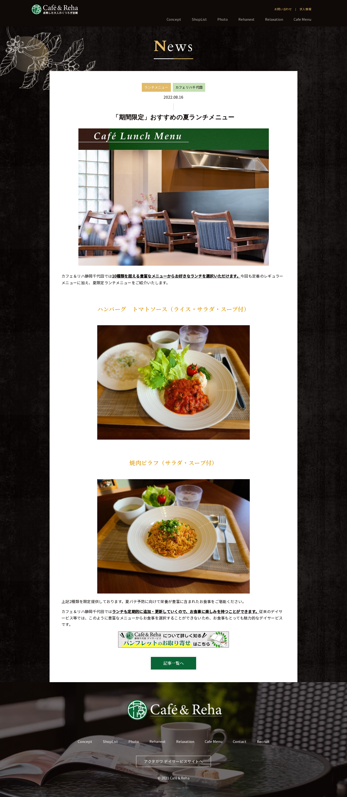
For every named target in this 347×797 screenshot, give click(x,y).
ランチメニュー (156, 87)
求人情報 (305, 9)
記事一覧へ (173, 663)
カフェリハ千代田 (189, 87)
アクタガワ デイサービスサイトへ (173, 761)
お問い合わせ (283, 9)
